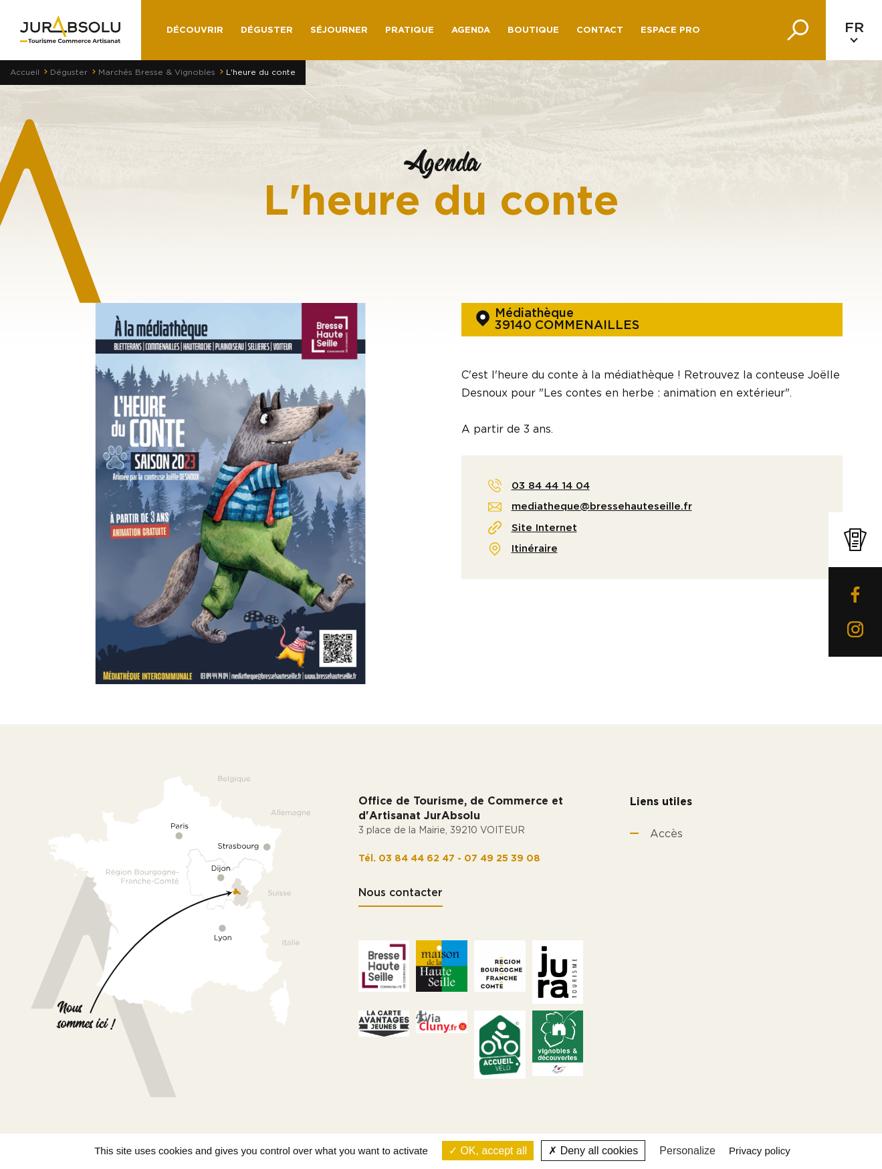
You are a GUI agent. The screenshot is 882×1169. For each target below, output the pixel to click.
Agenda (470, 30)
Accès (666, 834)
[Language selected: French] (854, 30)
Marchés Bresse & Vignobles (156, 72)
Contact (599, 30)
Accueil (24, 72)
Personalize (687, 1150)
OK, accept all (488, 1150)
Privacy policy (759, 1150)
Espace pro (670, 30)
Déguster (69, 72)
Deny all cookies (593, 1150)
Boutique (533, 30)
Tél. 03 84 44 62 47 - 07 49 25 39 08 (449, 858)
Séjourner (339, 30)
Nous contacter (400, 892)
